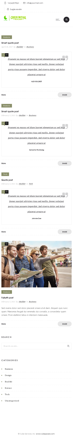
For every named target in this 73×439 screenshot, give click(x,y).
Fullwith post (7, 297)
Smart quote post (10, 42)
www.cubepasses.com (45, 434)
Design (8, 375)
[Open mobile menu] (58, 19)
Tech (7, 394)
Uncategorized (12, 400)
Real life (8, 381)
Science (8, 388)
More (3, 95)
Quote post (7, 179)
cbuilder (19, 47)
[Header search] (66, 20)
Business (9, 369)
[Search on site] (36, 346)
